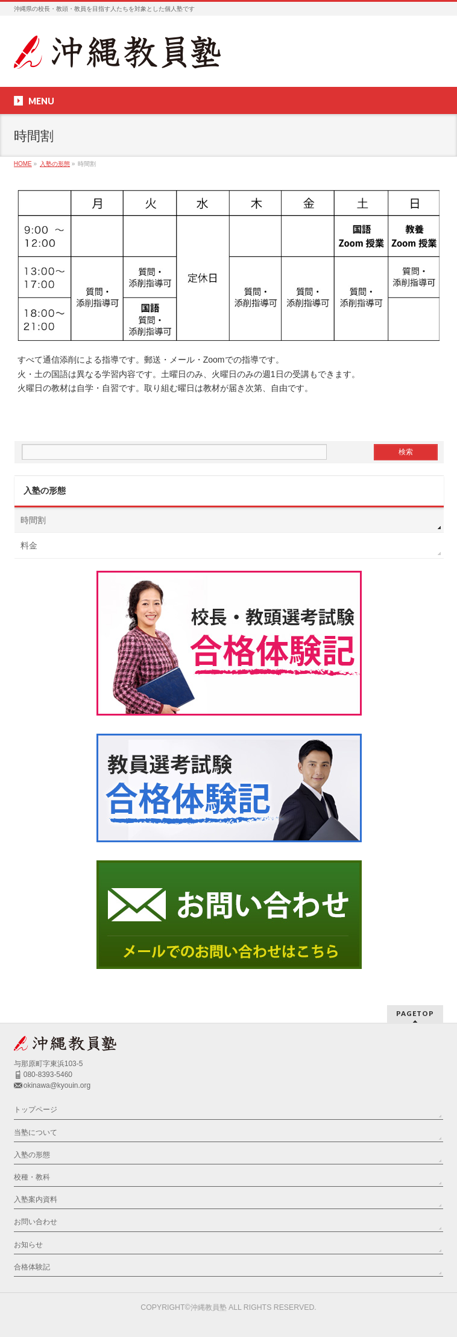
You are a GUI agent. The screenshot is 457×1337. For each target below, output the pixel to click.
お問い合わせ (35, 1222)
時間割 (33, 520)
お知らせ (28, 1244)
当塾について (35, 1132)
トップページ (35, 1109)
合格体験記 (32, 1267)
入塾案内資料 (35, 1199)
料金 (28, 545)
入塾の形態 (45, 490)
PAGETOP (415, 1013)
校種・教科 (32, 1177)
